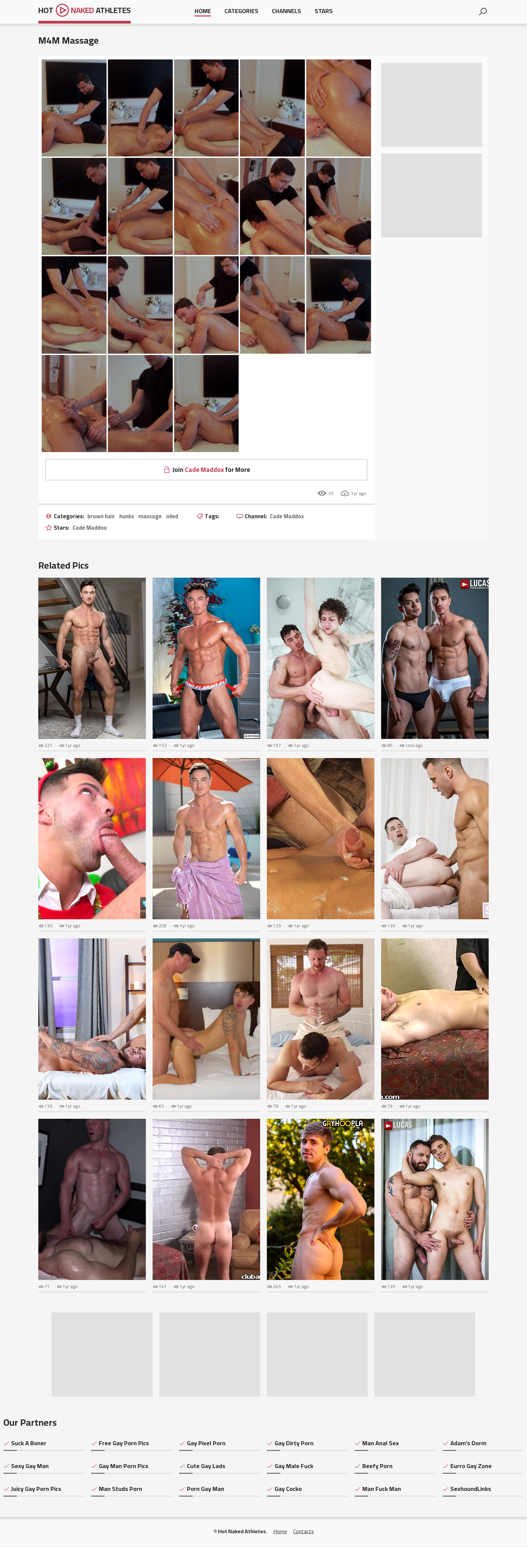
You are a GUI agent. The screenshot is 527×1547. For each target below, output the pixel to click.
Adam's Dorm (468, 1445)
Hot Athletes (90, 12)
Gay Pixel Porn (206, 1445)
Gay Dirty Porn (294, 1445)
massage (152, 518)
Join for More (211, 470)
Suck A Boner (28, 1445)
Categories (241, 11)
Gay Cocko (288, 1491)
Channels (286, 11)
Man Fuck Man (381, 1491)
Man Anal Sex (380, 1445)
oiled (175, 518)
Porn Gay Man (205, 1491)
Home (203, 11)
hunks (127, 518)
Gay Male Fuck (294, 1468)
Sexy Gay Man (30, 1468)
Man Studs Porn (120, 1491)
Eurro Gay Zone (471, 1468)
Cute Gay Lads (206, 1468)
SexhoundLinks (470, 1491)
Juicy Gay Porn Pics (36, 1491)
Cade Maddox (292, 518)
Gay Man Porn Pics (123, 1468)
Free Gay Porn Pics (124, 1445)
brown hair (101, 518)
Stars (324, 11)
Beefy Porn (377, 1468)
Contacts (303, 1533)
